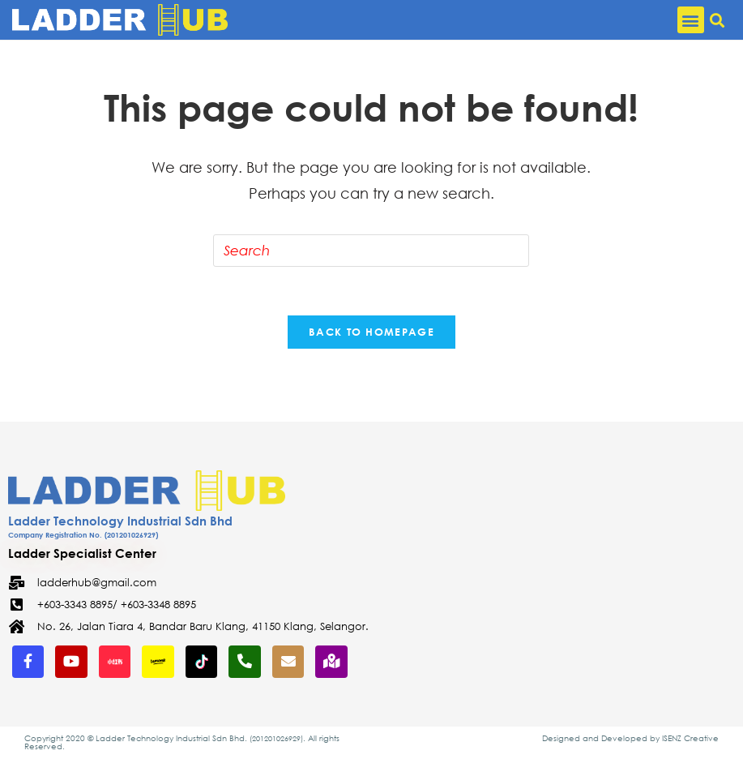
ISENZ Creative (690, 738)
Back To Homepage (371, 331)
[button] (690, 19)
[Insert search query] (371, 250)
